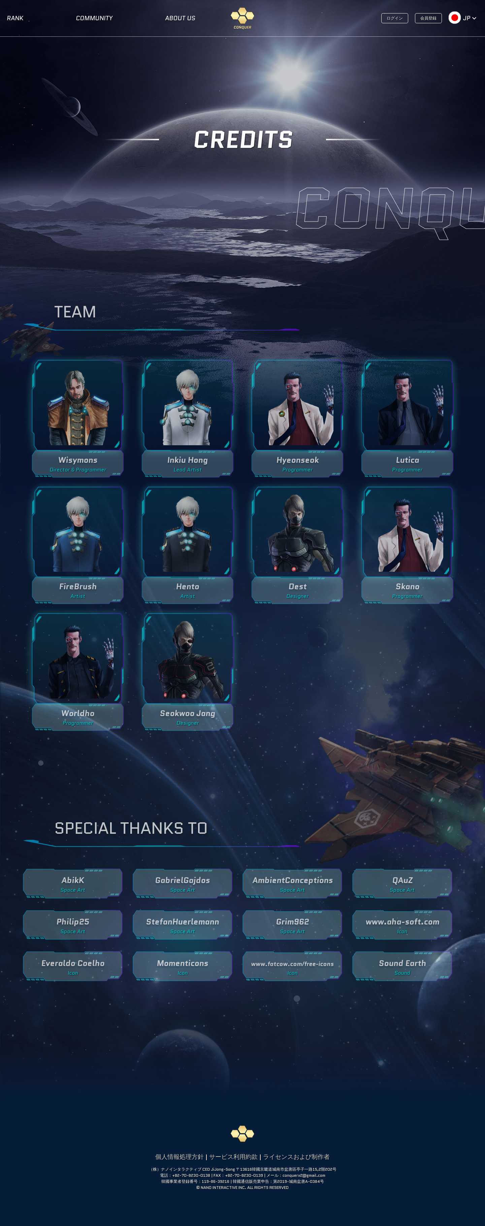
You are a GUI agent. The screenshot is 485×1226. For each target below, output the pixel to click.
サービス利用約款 (233, 1156)
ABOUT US (180, 18)
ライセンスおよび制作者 (296, 1156)
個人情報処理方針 (179, 1156)
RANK (15, 18)
